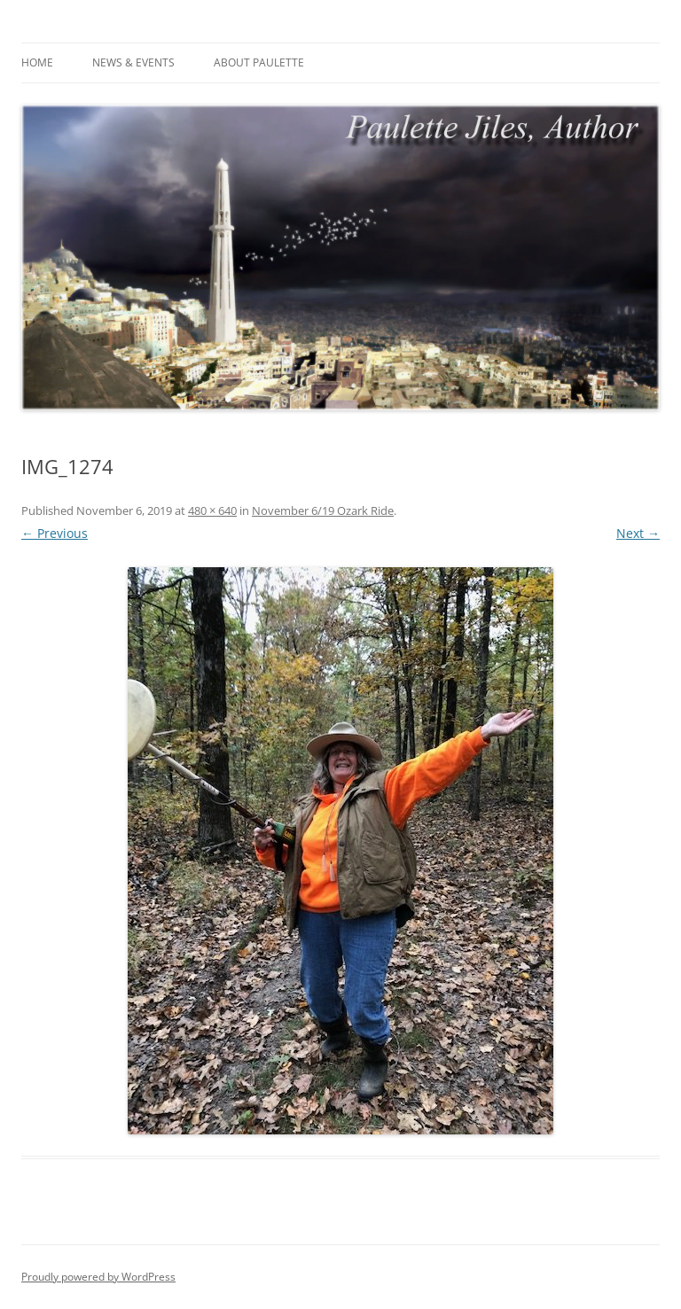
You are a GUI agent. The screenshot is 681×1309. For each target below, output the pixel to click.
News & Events (133, 62)
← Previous (54, 533)
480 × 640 (212, 510)
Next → (638, 533)
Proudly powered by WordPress (98, 1276)
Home (37, 62)
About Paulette (259, 62)
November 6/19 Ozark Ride (323, 510)
